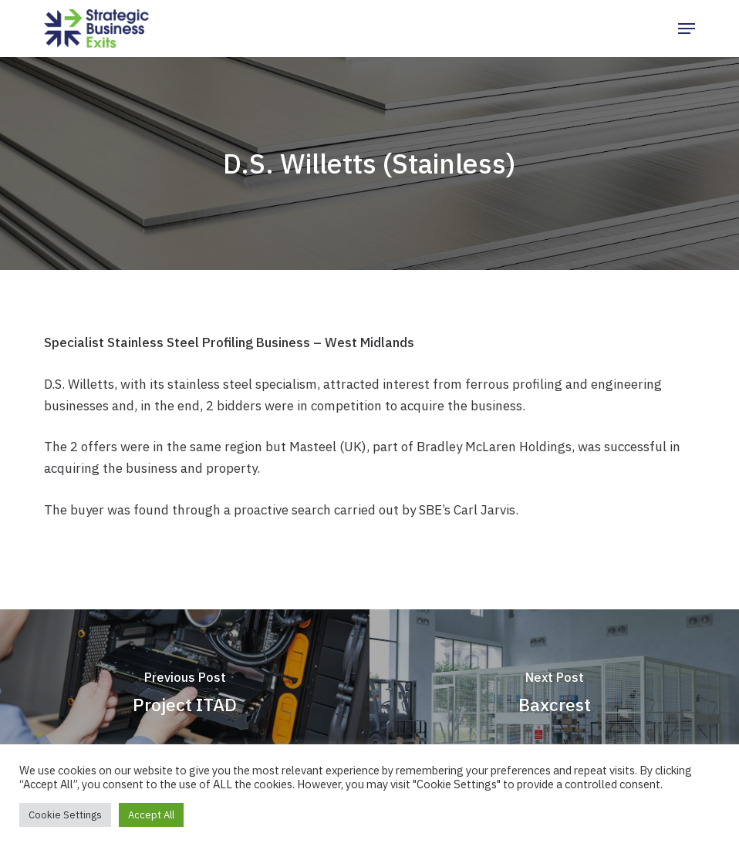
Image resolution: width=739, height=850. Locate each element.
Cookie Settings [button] (65, 814)
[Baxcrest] (554, 696)
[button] (686, 28)
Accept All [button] (151, 814)
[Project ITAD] (185, 696)
